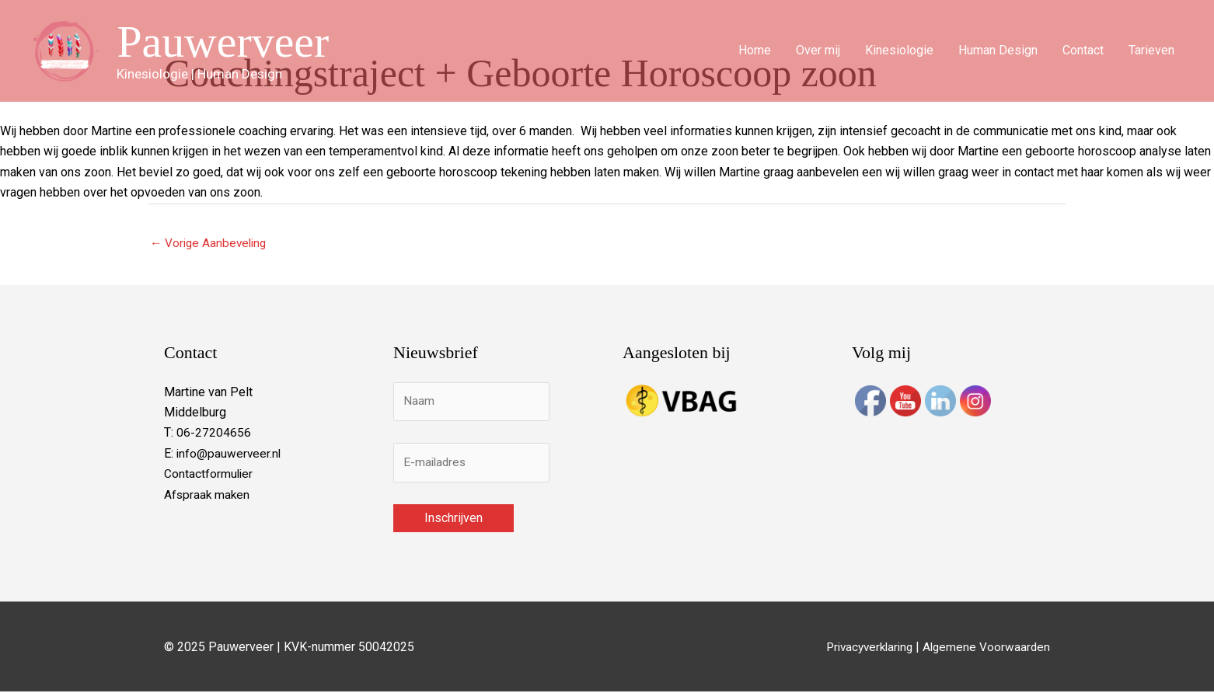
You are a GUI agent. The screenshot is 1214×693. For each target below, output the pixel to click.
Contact (1083, 51)
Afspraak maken (208, 495)
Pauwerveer (227, 41)
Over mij (818, 51)
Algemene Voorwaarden (985, 647)
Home (754, 51)
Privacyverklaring (863, 647)
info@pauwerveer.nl (229, 454)
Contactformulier (209, 474)
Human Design (998, 51)
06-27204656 (213, 434)
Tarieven (1151, 51)
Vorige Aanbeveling (210, 243)
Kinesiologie (899, 51)
